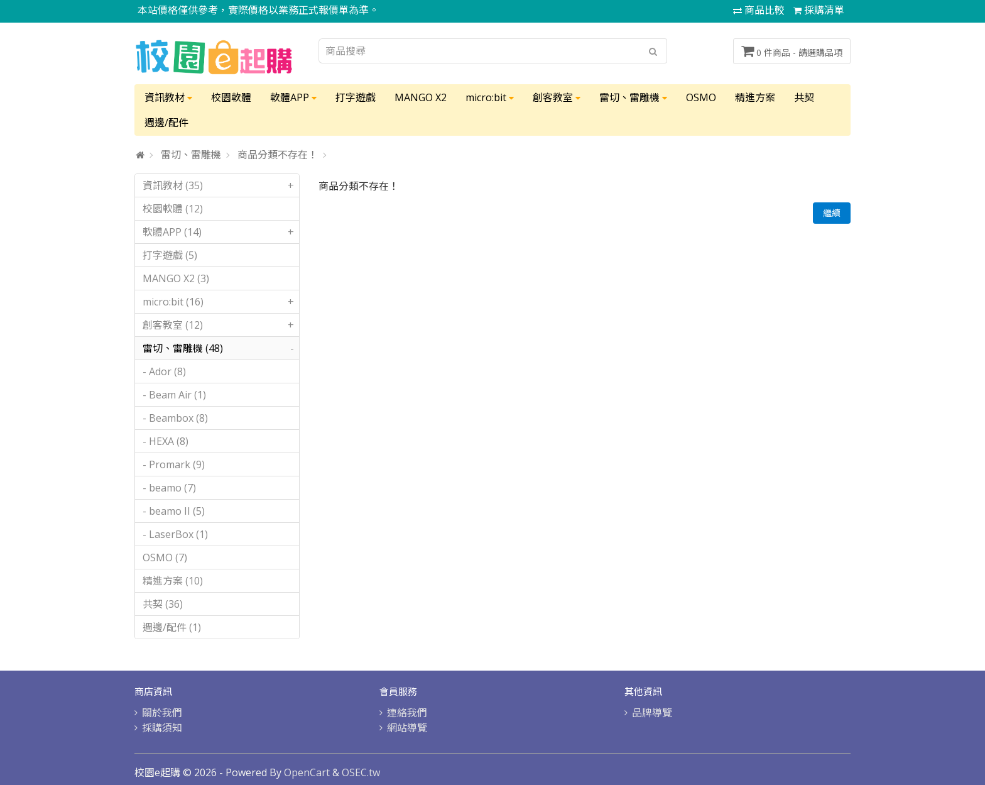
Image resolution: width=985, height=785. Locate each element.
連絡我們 (407, 713)
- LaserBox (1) (175, 534)
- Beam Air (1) (174, 395)
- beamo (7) (169, 488)
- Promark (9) (174, 464)
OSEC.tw (361, 772)
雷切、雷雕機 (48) (221, 348)
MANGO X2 (421, 97)
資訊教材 (168, 97)
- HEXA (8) (165, 441)
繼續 (832, 213)
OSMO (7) (165, 557)
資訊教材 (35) (221, 185)
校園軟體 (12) (173, 209)
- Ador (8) (164, 371)
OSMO (701, 97)
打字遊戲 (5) (170, 255)
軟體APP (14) (221, 232)
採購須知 (162, 728)
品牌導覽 (652, 713)
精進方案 (755, 97)
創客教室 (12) (221, 325)
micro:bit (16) (221, 301)
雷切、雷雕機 (633, 97)
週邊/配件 (166, 122)
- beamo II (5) (174, 511)
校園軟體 (231, 97)
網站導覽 (407, 728)
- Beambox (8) (175, 418)
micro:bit (489, 97)
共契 (804, 97)
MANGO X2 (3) (176, 278)
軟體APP (293, 97)
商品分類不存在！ (277, 155)
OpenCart (307, 772)
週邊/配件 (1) (172, 627)
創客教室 (556, 97)
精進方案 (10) (173, 581)
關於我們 (162, 713)
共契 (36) (163, 604)
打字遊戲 (355, 97)
